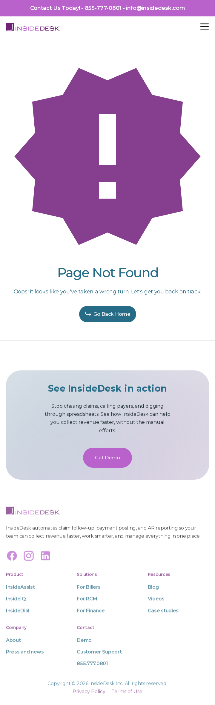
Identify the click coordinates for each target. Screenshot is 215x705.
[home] (33, 26)
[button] (204, 26)
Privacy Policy (89, 700)
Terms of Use (126, 700)
